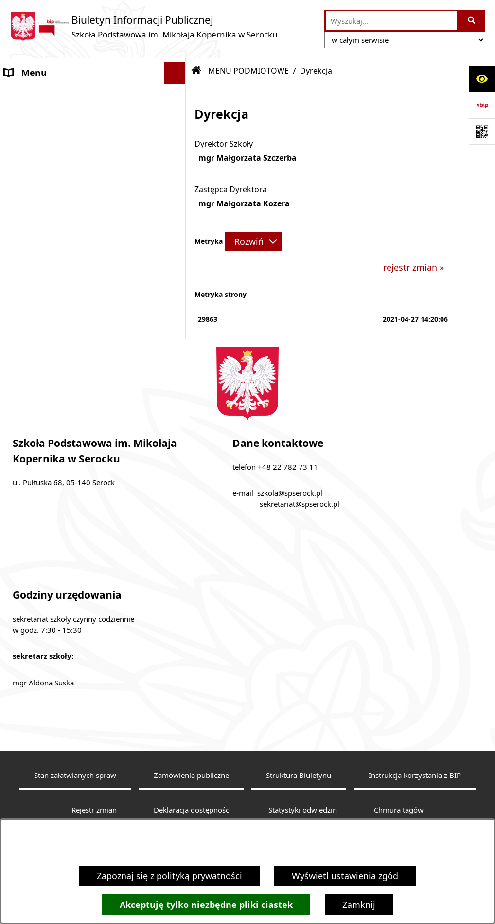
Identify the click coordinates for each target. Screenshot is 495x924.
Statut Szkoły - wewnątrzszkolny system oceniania (70, 285)
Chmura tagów (399, 809)
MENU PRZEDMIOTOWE (53, 235)
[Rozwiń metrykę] (253, 241)
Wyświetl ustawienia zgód (345, 876)
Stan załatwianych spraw (75, 775)
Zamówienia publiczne (191, 775)
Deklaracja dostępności (192, 809)
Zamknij (358, 904)
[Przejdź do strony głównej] (144, 26)
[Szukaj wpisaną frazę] (472, 21)
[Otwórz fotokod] (482, 131)
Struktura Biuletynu (298, 775)
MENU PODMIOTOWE (48, 94)
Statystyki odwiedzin (302, 809)
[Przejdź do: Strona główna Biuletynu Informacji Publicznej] (196, 70)
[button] (177, 95)
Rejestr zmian (94, 809)
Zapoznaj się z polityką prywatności (169, 876)
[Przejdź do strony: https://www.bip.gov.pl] (482, 105)
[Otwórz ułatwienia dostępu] (482, 79)
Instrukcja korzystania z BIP (415, 775)
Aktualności (28, 257)
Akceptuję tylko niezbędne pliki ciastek (206, 905)
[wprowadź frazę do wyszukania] (391, 21)
